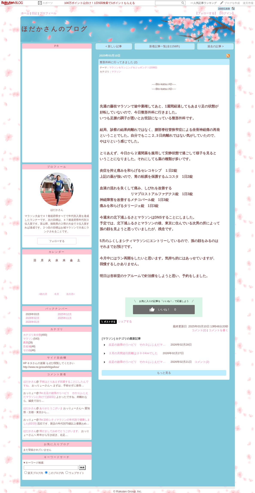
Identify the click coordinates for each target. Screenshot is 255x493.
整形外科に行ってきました (116, 62)
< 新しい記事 (114, 46)
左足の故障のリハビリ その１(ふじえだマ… (137, 361)
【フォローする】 (206, 13)
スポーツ (47, 3)
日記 (34, 13)
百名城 (27, 346)
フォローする (57, 241)
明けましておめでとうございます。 (60, 431)
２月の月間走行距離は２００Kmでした (133, 353)
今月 (56, 294)
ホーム (25, 13)
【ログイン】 (226, 13)
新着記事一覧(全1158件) (164, 46)
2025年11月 (65, 318)
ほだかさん (29, 381)
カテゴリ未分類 (32, 334)
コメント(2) (199, 330)
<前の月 (43, 294)
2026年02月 (32, 318)
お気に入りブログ (57, 444)
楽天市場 (248, 3)
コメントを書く (218, 330)
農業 (25, 342)
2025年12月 (65, 314)
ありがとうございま (51, 408)
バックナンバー (56, 308)
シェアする (125, 321)
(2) (135, 62)
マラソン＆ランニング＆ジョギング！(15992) (133, 67)
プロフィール (48, 13)
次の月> (70, 294)
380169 (224, 8)
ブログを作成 (232, 3)
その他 (27, 350)
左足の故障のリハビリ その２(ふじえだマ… (137, 344)
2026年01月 (32, 321)
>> (203, 3)
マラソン (28, 338)
